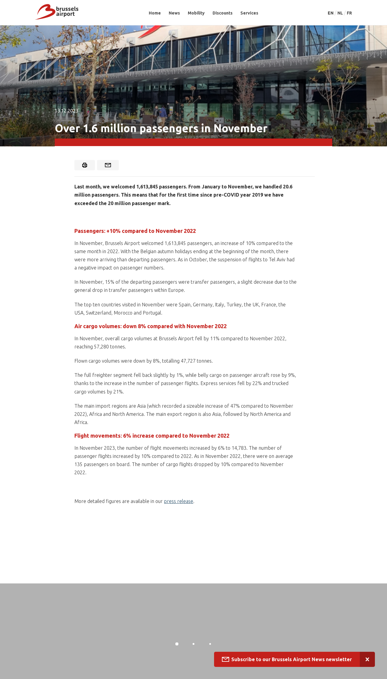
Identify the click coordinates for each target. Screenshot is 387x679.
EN (331, 13)
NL (340, 13)
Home (155, 13)
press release (178, 501)
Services (249, 13)
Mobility (196, 13)
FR (349, 13)
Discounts (223, 13)
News (174, 13)
